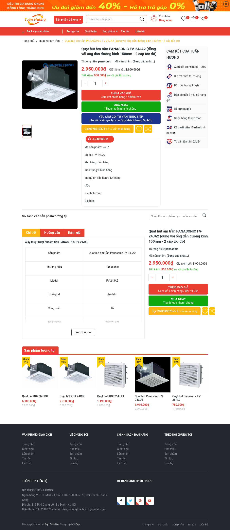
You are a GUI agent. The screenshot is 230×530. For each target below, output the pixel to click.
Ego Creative (52, 524)
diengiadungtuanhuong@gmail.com (84, 509)
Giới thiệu (91, 31)
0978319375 (97, 128)
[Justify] (142, 19)
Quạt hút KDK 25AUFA (111, 396)
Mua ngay (121, 106)
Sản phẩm (108, 31)
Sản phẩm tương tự (39, 350)
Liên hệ (139, 31)
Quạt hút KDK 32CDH (35, 396)
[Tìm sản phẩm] (116, 19)
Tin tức (125, 31)
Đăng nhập (165, 20)
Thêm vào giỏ (121, 95)
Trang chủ (73, 31)
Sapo (78, 524)
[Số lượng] (95, 83)
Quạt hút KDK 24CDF (72, 396)
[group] (50, 84)
